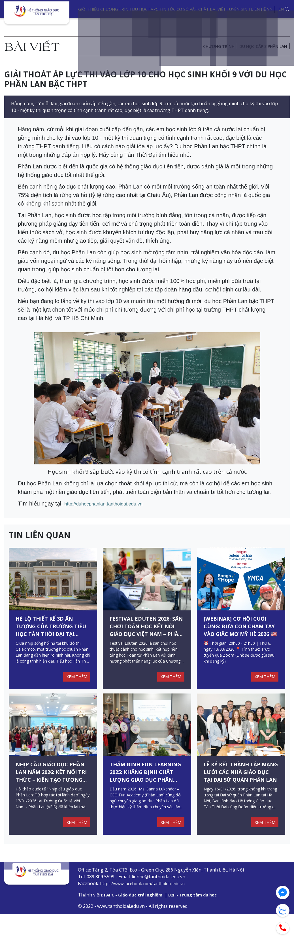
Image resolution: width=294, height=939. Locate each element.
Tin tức (167, 9)
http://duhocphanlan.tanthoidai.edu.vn (111, 503)
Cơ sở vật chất (192, 9)
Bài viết (218, 9)
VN (269, 9)
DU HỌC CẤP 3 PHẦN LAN (263, 46)
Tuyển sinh (238, 9)
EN (281, 9)
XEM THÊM (75, 685)
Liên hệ (258, 9)
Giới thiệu (88, 9)
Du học (140, 9)
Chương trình (115, 9)
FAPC (153, 9)
